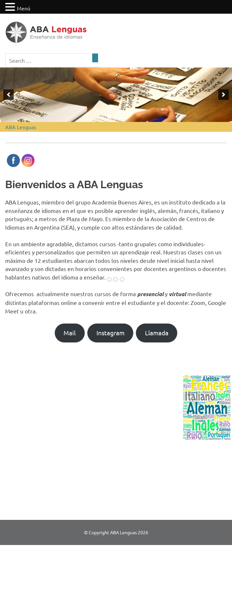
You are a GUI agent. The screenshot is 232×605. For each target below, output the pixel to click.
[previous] (8, 94)
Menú (23, 8)
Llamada (156, 333)
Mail (70, 333)
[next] (223, 94)
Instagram (110, 333)
